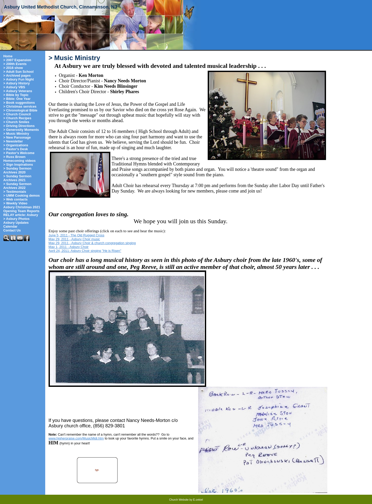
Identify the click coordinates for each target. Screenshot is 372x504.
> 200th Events (15, 64)
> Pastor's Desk (15, 149)
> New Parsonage (17, 137)
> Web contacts (15, 199)
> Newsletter (13, 141)
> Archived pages (17, 75)
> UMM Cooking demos (21, 195)
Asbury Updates (16, 223)
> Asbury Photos (16, 219)
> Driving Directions (19, 126)
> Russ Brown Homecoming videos (19, 159)
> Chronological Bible (20, 110)
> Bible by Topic (16, 95)
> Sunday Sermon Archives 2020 (17, 170)
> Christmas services (19, 106)
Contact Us (12, 230)
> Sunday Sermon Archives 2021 (17, 178)
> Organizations (15, 145)
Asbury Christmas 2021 (21, 207)
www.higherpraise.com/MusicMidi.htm (76, 438)
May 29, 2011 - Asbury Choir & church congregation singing (92, 243)
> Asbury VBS (14, 87)
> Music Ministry (16, 133)
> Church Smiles (16, 122)
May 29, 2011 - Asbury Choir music (74, 239)
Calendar (10, 226)
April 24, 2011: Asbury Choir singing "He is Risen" (85, 251)
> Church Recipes (17, 118)
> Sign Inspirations (18, 164)
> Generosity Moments (21, 130)
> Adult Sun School (18, 72)
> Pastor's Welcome (19, 153)
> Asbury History (16, 83)
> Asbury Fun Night (18, 79)
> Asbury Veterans (17, 91)
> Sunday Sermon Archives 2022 (17, 186)
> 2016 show (13, 68)
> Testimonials (14, 192)
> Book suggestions (19, 103)
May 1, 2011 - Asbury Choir (69, 247)
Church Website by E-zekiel (186, 499)
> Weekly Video (15, 203)
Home (8, 56)
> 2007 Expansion (17, 60)
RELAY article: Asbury (20, 215)
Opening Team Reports (21, 211)
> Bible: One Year (16, 99)
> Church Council (17, 114)
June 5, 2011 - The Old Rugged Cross (76, 235)
